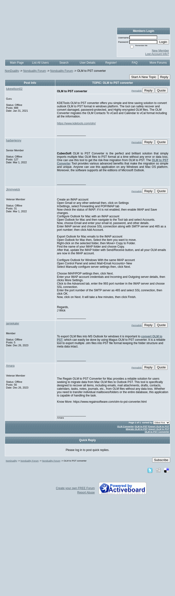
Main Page (17, 62)
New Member (160, 50)
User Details (87, 62)
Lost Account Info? (157, 54)
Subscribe (161, 460)
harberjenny (13, 140)
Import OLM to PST (158, 429)
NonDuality (12, 71)
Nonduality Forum (34, 71)
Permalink (136, 90)
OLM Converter (125, 426)
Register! (111, 62)
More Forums (158, 62)
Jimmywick (13, 189)
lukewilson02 (14, 89)
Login (163, 42)
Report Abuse (86, 492)
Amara (10, 365)
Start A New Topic (143, 77)
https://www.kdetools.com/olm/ (76, 123)
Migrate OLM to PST (137, 429)
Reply (164, 77)
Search (64, 62)
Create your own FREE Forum (75, 488)
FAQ (135, 62)
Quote (161, 90)
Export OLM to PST (158, 426)
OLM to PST (141, 426)
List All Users (40, 62)
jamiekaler (12, 323)
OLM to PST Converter (157, 431)
